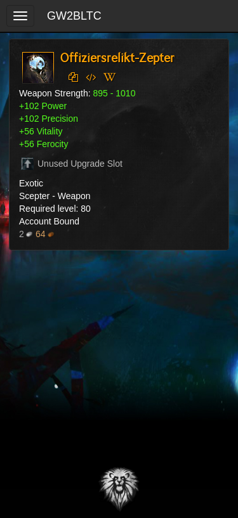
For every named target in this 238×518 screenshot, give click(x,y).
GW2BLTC (74, 16)
